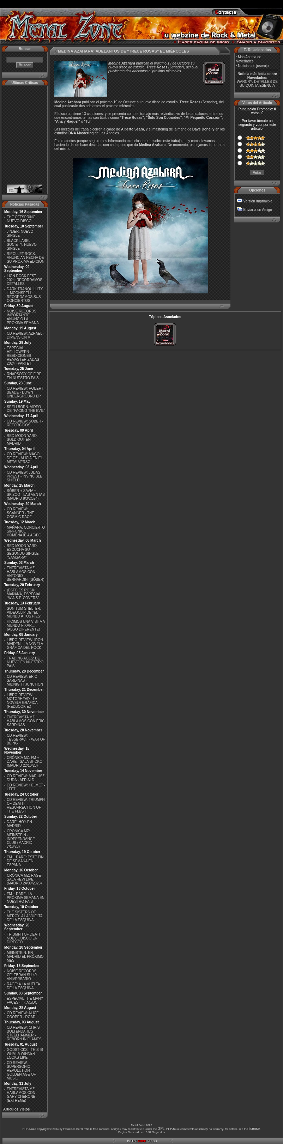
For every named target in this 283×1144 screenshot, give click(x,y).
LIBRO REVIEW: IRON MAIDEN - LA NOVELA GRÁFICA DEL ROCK (25, 644)
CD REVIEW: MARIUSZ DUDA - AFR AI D (25, 778)
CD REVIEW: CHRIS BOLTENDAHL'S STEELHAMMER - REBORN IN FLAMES (24, 1033)
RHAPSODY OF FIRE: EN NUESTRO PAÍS (24, 376)
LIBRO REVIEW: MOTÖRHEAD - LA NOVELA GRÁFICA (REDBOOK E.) (22, 700)
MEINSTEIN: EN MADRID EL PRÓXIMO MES (25, 956)
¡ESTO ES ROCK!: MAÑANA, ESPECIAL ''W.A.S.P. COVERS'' (24, 594)
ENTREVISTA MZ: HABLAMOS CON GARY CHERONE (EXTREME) (21, 1094)
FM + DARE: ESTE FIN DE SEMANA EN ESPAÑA (25, 861)
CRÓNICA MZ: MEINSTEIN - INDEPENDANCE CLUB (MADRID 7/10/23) (21, 838)
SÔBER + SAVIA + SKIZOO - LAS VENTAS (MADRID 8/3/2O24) (26, 494)
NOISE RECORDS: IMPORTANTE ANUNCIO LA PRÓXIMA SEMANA (23, 317)
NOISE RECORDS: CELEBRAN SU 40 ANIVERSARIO (22, 975)
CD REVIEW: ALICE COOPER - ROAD (22, 1015)
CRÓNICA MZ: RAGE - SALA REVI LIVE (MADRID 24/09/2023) (25, 879)
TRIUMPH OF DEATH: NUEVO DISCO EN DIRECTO (24, 938)
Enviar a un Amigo (257, 210)
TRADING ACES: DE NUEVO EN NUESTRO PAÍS (25, 662)
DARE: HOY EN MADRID (19, 824)
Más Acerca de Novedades (248, 59)
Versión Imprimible (257, 201)
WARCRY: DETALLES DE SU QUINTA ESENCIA (257, 83)
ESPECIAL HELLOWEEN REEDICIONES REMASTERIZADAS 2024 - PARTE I (23, 355)
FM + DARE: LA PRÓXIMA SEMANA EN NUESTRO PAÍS (25, 897)
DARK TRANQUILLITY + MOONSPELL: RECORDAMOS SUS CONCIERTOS (25, 295)
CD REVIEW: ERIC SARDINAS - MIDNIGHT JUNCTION (25, 680)
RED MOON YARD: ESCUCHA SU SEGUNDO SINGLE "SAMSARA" (22, 551)
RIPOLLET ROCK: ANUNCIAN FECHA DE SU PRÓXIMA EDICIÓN (25, 257)
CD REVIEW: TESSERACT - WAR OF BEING (26, 739)
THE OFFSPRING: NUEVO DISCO (21, 219)
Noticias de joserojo (253, 66)
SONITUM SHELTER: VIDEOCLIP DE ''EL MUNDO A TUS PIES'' (24, 612)
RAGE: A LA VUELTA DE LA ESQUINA (23, 986)
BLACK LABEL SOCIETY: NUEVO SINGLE (21, 244)
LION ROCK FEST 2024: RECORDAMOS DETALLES (24, 280)
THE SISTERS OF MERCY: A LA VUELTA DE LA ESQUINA (24, 916)
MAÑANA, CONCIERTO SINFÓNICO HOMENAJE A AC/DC (26, 531)
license (254, 1129)
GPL (161, 1129)
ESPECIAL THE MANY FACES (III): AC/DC (25, 1000)
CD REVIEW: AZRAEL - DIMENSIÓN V (25, 335)
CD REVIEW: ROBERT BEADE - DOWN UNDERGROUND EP (25, 392)
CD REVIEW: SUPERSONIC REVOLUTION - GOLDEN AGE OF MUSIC (21, 1070)
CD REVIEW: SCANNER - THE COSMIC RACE (20, 513)
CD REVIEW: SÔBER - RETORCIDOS (25, 423)
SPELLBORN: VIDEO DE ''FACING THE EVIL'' (26, 409)
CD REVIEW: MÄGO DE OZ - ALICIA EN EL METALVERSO (24, 458)
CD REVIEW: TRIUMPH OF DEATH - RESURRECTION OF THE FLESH (25, 805)
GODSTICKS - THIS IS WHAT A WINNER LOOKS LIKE (25, 1053)
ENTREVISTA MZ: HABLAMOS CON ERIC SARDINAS (25, 721)
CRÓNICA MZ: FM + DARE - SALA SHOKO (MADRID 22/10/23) (24, 761)
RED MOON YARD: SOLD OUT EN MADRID (22, 439)
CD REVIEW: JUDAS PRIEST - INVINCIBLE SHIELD (24, 476)
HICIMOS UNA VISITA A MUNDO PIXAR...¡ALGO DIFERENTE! (26, 625)
